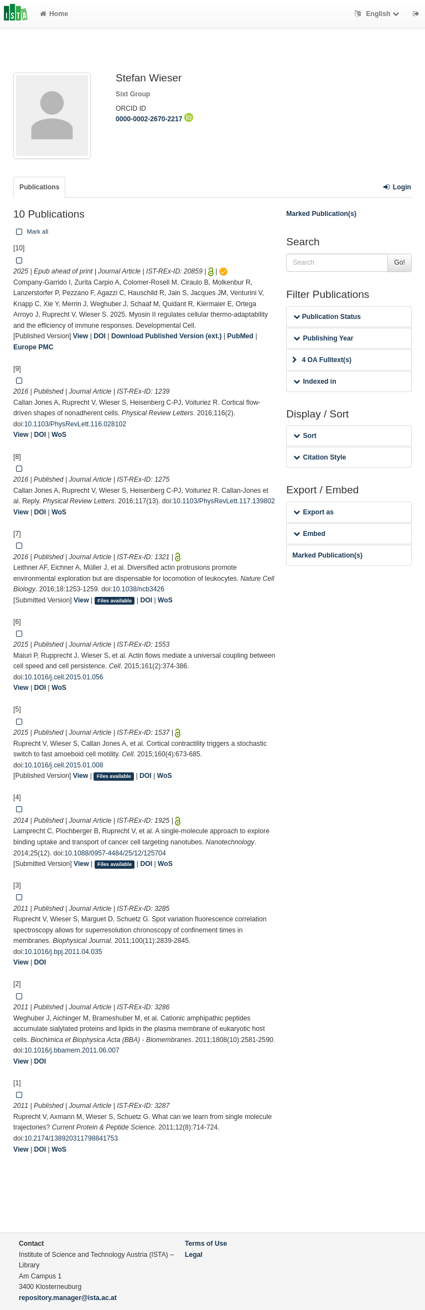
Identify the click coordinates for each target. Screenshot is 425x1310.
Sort (304, 436)
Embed (309, 534)
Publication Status (327, 317)
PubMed (240, 336)
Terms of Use (206, 1243)
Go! (399, 262)
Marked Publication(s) (321, 214)
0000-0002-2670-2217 (154, 119)
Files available (114, 601)
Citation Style (319, 457)
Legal (194, 1255)
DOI (100, 336)
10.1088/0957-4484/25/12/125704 (115, 853)
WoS (58, 435)
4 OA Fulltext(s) (321, 360)
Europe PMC (33, 347)
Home (54, 14)
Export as (313, 512)
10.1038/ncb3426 (138, 589)
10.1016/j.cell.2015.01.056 (63, 677)
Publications (39, 187)
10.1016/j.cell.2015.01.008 (63, 765)
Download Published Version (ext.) (166, 336)
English (378, 14)
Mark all (31, 231)
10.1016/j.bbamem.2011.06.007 (72, 1050)
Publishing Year (323, 338)
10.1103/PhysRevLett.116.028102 (75, 424)
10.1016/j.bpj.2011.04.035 (63, 952)
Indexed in (314, 381)
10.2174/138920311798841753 (71, 1138)
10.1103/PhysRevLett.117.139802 (223, 501)
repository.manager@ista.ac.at (68, 1298)
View (81, 336)
